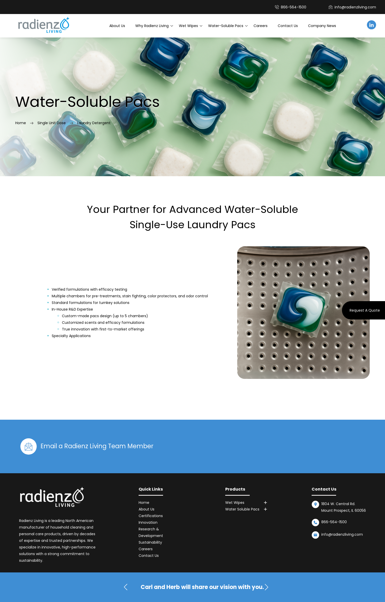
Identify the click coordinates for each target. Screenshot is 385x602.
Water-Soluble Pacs (225, 25)
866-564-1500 (334, 521)
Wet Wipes (188, 25)
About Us (117, 25)
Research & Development (151, 532)
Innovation (148, 522)
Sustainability (150, 542)
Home (20, 122)
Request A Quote (365, 310)
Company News (322, 25)
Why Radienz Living (152, 25)
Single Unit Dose (51, 122)
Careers (261, 25)
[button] (266, 587)
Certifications (151, 515)
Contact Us (288, 25)
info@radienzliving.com (355, 7)
